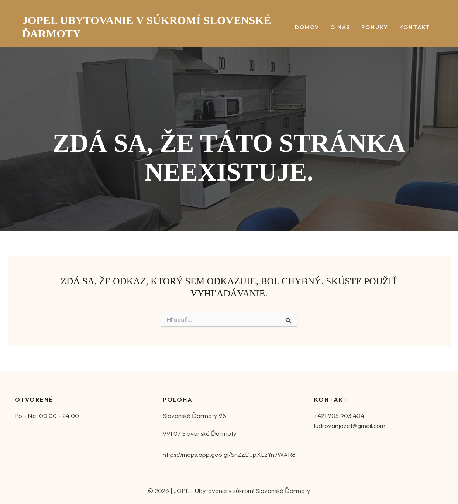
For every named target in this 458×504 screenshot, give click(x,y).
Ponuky (374, 27)
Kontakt (414, 27)
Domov (307, 27)
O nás (340, 27)
